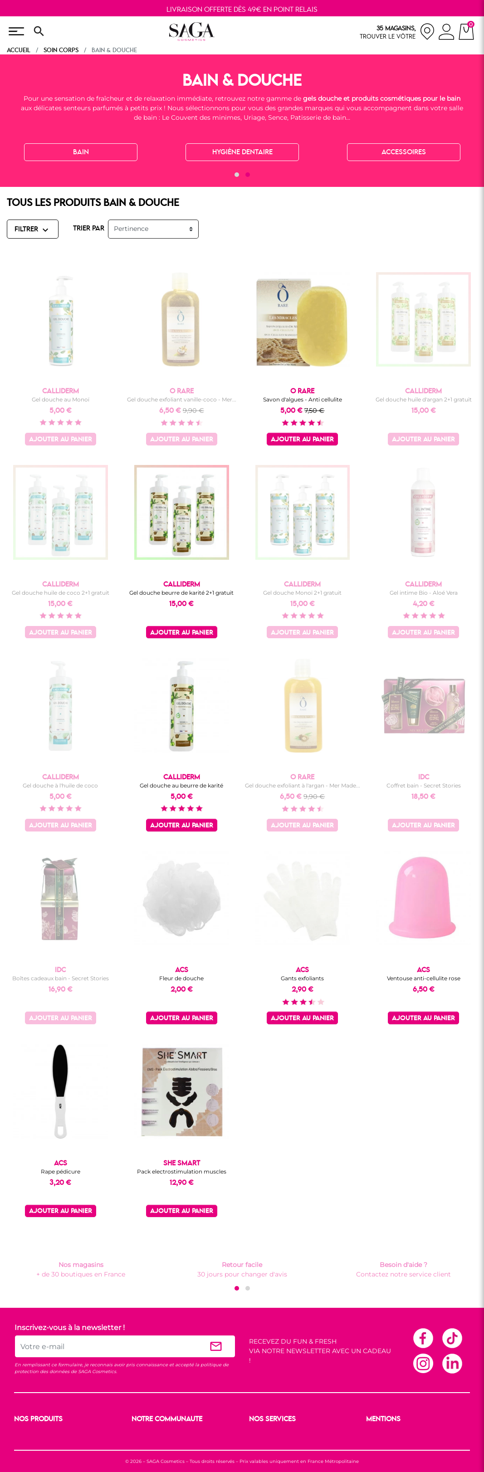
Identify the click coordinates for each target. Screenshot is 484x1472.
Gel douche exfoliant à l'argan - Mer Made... (302, 785)
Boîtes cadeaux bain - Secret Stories (60, 978)
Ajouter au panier (60, 440)
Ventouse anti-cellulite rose (423, 978)
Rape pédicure (60, 1171)
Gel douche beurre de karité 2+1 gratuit (181, 592)
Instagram (423, 1363)
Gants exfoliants (302, 978)
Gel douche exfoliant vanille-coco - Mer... (181, 399)
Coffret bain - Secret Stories (423, 785)
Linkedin (452, 1363)
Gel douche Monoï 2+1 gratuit (302, 592)
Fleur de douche (181, 978)
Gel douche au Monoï (60, 399)
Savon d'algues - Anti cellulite (302, 399)
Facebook (423, 1338)
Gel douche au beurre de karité (181, 785)
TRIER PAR (88, 228)
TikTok (452, 1338)
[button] (236, 174)
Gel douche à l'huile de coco (60, 785)
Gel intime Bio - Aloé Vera (424, 592)
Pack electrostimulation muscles (181, 1171)
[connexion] (447, 33)
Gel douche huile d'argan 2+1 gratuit (424, 399)
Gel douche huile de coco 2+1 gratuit (60, 592)
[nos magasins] (397, 31)
